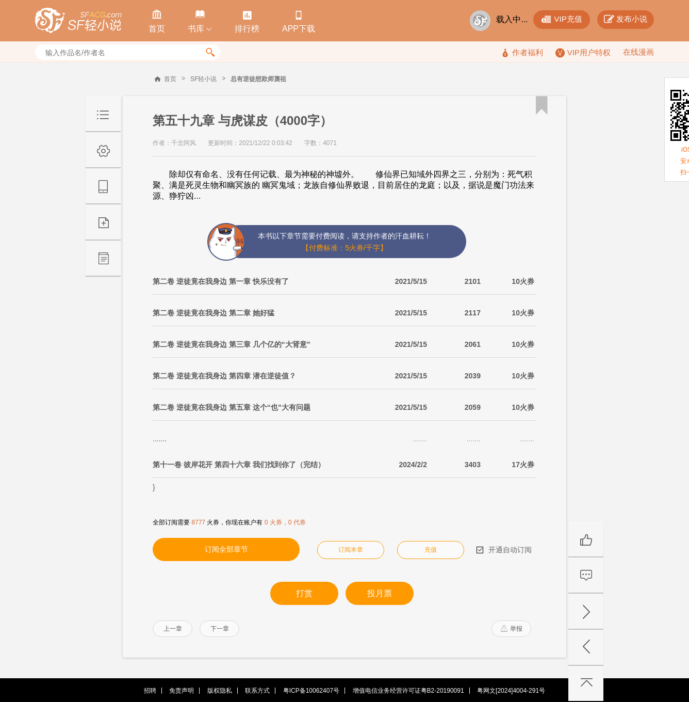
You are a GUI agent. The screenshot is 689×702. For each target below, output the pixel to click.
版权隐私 (219, 691)
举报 (511, 628)
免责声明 (181, 691)
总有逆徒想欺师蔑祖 (258, 79)
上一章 (172, 628)
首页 (170, 79)
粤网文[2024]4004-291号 (511, 691)
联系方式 (257, 691)
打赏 (304, 593)
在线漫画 (638, 51)
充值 (430, 549)
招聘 (150, 691)
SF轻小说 (203, 79)
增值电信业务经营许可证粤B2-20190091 (408, 691)
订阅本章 (350, 549)
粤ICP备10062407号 (311, 691)
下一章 (219, 628)
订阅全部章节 (226, 549)
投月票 (379, 593)
